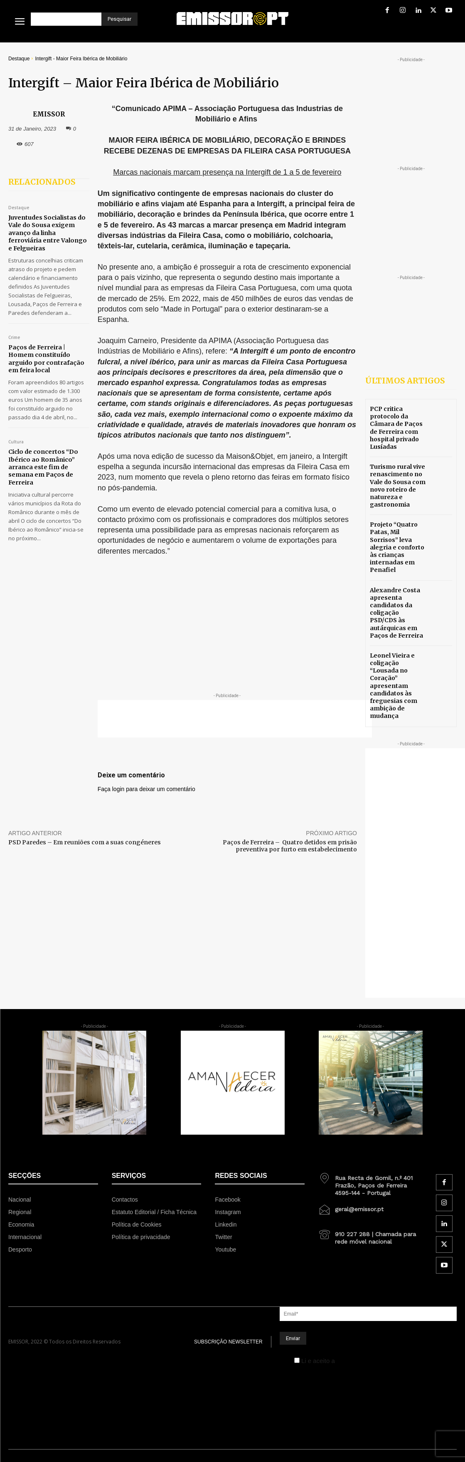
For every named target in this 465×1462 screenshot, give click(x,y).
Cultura (16, 441)
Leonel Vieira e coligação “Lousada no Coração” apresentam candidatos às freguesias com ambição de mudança (393, 686)
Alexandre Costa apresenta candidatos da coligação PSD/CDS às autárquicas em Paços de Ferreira (396, 612)
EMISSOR (49, 114)
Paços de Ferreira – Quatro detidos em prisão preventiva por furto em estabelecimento (290, 846)
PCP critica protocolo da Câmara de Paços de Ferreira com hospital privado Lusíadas (396, 427)
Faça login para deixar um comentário (146, 789)
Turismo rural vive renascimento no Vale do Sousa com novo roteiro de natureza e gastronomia (398, 485)
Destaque (19, 59)
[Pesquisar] (119, 19)
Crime (14, 337)
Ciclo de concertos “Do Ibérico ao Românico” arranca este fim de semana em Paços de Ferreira (42, 466)
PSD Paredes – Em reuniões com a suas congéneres (84, 842)
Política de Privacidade (368, 1360)
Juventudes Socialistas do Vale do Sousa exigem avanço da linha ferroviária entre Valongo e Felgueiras (47, 233)
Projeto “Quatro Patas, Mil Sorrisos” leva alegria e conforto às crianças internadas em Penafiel (397, 547)
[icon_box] (370, 1182)
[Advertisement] (235, 718)
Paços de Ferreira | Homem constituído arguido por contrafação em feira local (45, 358)
